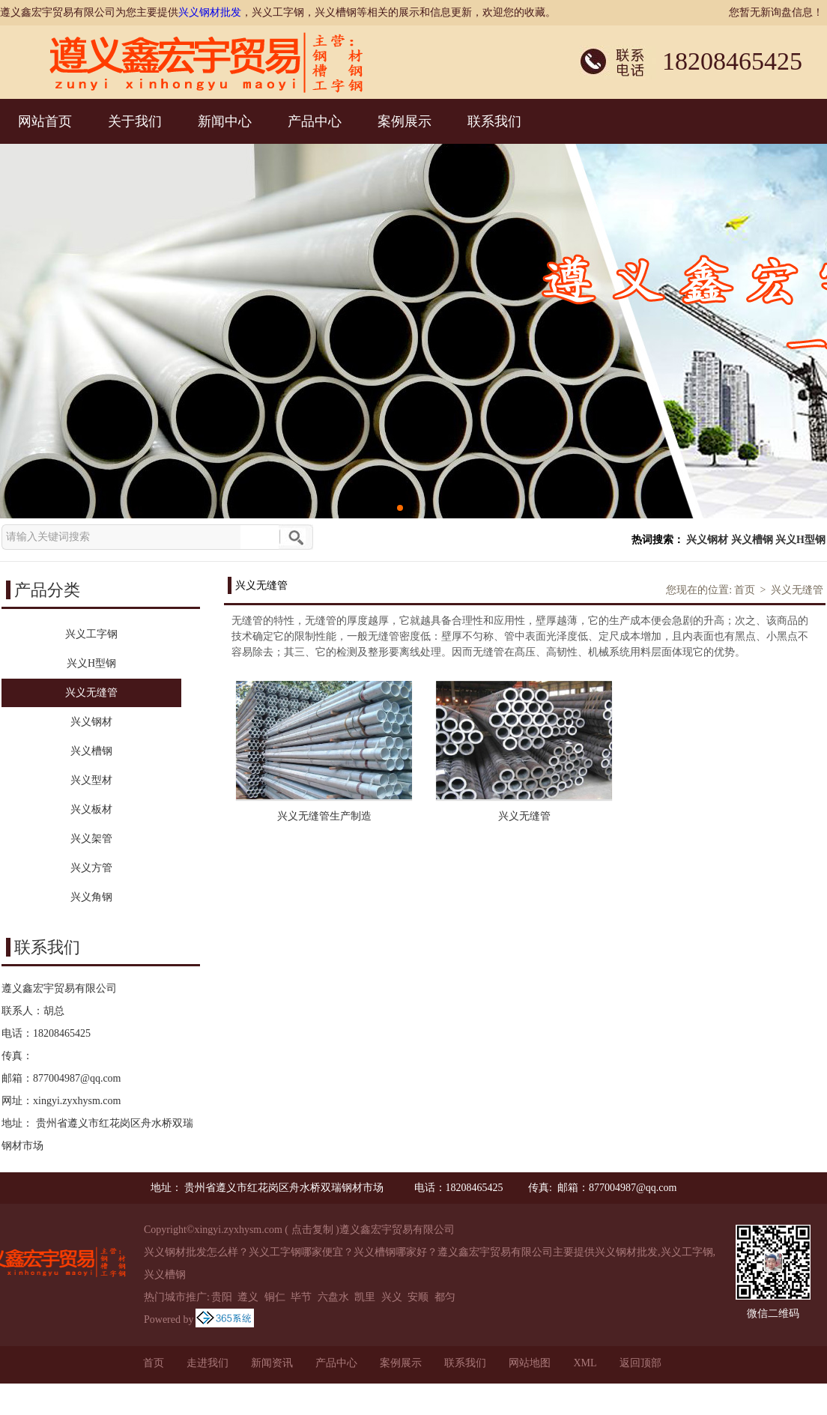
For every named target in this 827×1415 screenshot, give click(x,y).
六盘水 (333, 1297)
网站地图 (530, 1363)
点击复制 (312, 1229)
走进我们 (207, 1363)
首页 (744, 590)
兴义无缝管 (797, 590)
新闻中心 (225, 121)
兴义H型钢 (800, 539)
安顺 (418, 1297)
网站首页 (45, 121)
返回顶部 (640, 1363)
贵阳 (221, 1297)
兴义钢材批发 (209, 12)
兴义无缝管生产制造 (324, 816)
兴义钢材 (707, 539)
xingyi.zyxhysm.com (77, 1100)
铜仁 (274, 1297)
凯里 (364, 1297)
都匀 (444, 1297)
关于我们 (135, 121)
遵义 (247, 1297)
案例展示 (404, 121)
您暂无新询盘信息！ (776, 12)
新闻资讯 (272, 1363)
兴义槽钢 (752, 539)
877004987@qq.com (77, 1078)
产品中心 (315, 121)
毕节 (301, 1297)
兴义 (391, 1297)
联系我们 (494, 121)
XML (584, 1363)
